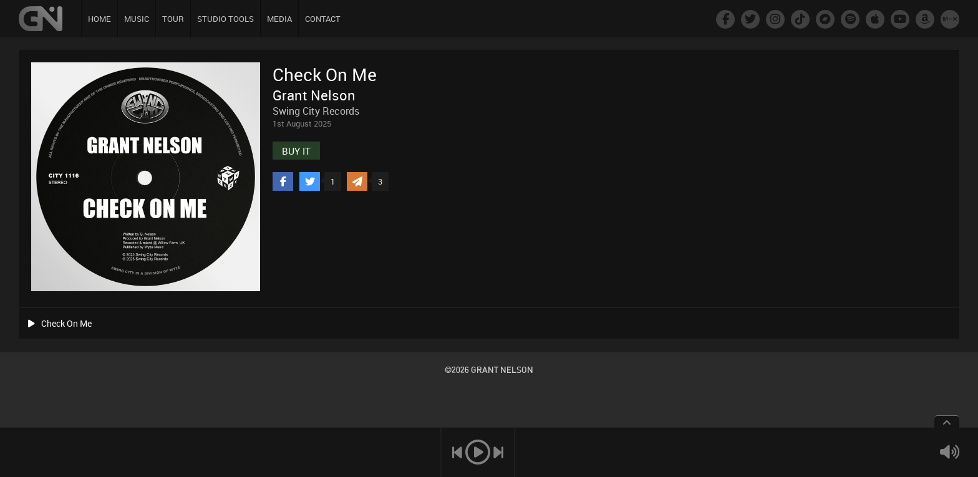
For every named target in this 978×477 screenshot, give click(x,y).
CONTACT (323, 18)
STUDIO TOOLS (225, 18)
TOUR (173, 18)
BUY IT (296, 151)
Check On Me (60, 323)
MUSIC (136, 18)
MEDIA (279, 18)
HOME (99, 18)
